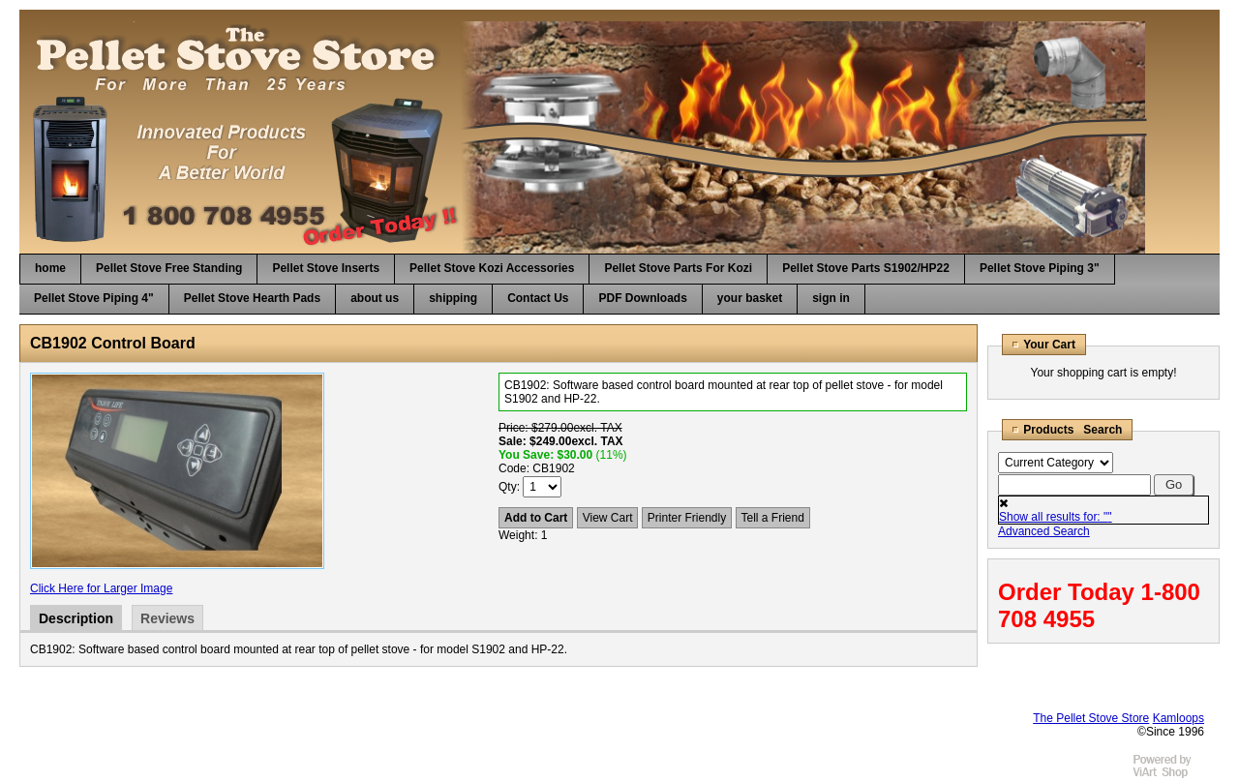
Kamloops (1178, 718)
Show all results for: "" (1055, 517)
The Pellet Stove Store (1091, 718)
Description (76, 618)
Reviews (167, 618)
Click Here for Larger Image (101, 588)
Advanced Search (1044, 531)
